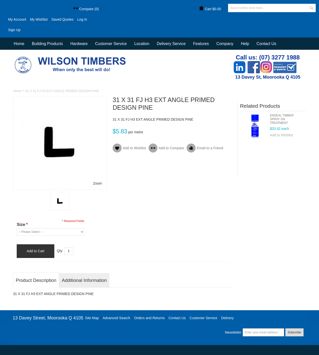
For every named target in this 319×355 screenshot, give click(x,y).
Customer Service (203, 318)
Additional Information (84, 280)
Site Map (92, 318)
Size (22, 224)
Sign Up (14, 30)
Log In (82, 19)
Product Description (36, 280)
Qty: (60, 251)
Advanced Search (116, 318)
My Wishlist (39, 19)
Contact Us (266, 44)
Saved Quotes (62, 19)
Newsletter (233, 332)
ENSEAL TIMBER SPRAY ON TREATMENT (282, 119)
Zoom (97, 183)
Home (17, 91)
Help (245, 44)
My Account (17, 19)
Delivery (227, 318)
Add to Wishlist (281, 135)
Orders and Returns (149, 318)
